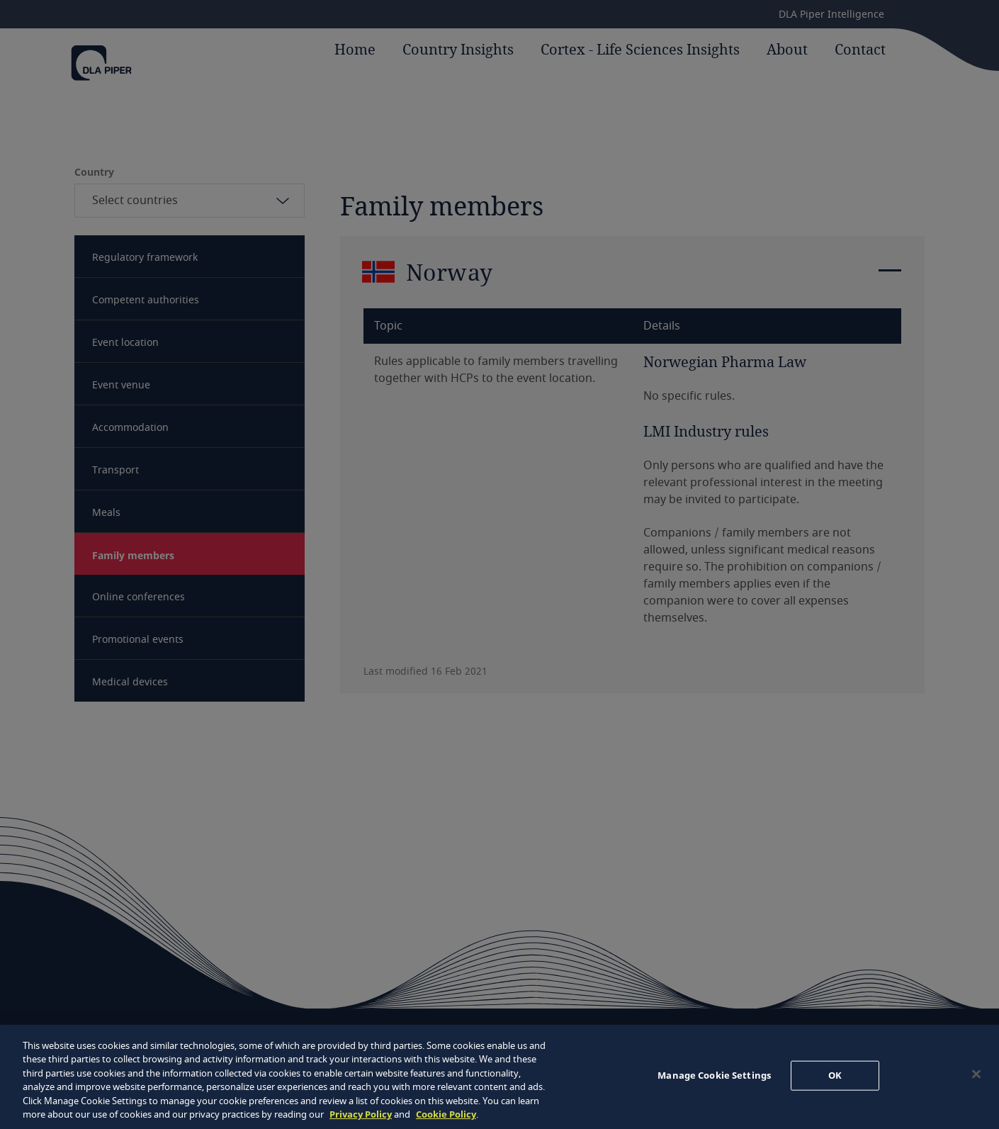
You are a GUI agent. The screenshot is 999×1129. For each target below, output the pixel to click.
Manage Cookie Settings (714, 1075)
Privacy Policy (360, 1114)
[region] (499, 1077)
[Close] (976, 1074)
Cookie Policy (446, 1114)
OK (835, 1075)
